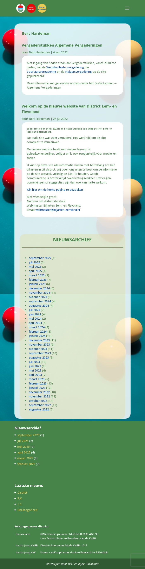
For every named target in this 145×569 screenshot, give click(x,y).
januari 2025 (37, 284)
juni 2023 (35, 366)
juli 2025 (34, 262)
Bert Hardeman (39, 52)
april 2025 (35, 271)
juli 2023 (34, 362)
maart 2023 (37, 379)
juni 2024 (35, 314)
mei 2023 (35, 370)
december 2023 (39, 340)
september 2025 (40, 258)
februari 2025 (38, 280)
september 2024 (40, 301)
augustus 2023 (39, 357)
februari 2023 (38, 383)
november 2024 (39, 292)
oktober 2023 (38, 349)
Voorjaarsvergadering (41, 72)
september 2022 (40, 405)
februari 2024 (38, 331)
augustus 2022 (39, 409)
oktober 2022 (38, 401)
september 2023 (40, 353)
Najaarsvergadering (78, 72)
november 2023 (39, 344)
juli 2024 (34, 310)
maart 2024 (37, 327)
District (22, 492)
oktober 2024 (38, 297)
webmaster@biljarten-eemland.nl (57, 210)
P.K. (19, 498)
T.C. (19, 504)
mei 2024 (35, 318)
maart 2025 (37, 275)
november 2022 (39, 396)
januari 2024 (37, 336)
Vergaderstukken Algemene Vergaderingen (62, 45)
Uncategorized (27, 510)
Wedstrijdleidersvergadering (65, 67)
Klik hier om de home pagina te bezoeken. (55, 190)
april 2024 (35, 323)
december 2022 (39, 392)
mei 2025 (35, 267)
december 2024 (39, 288)
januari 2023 (37, 388)
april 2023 (35, 375)
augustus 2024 (39, 305)
